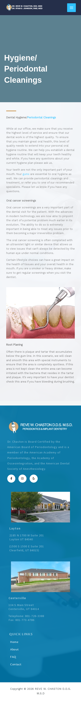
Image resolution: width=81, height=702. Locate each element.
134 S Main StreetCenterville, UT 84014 (23, 607)
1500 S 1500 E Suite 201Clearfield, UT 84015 (26, 548)
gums (26, 174)
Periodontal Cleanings (41, 117)
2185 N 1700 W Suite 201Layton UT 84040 (26, 537)
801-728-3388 (34, 616)
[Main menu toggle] (71, 7)
